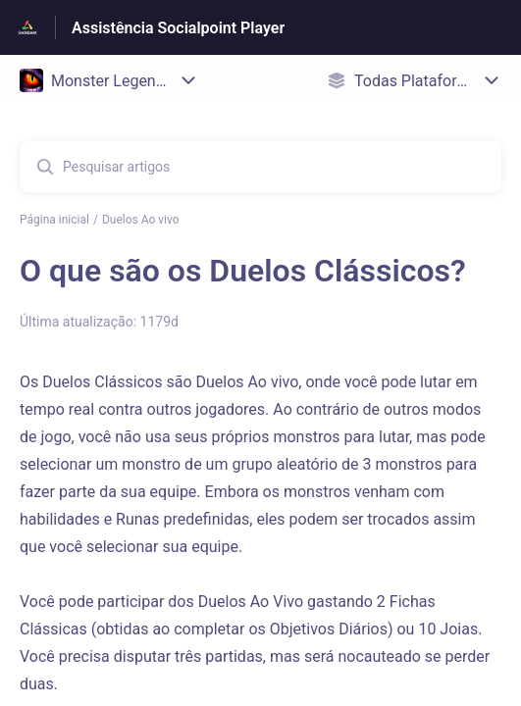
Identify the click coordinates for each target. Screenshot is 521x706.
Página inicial (54, 220)
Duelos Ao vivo (141, 220)
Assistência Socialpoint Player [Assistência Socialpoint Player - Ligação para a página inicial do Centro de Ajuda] (178, 28)
